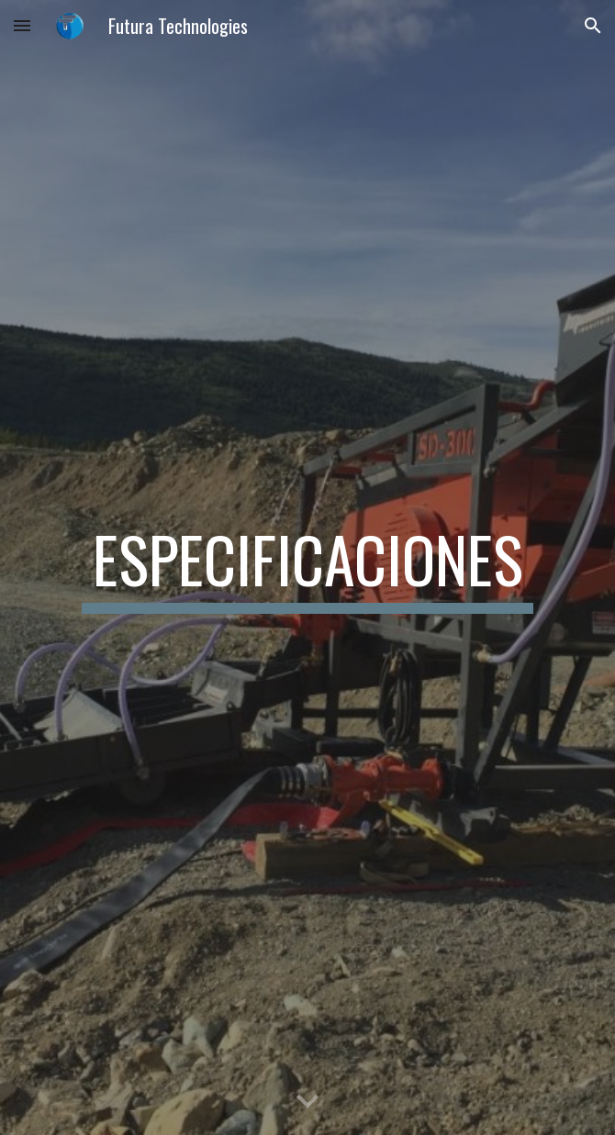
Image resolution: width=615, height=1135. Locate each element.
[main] (307, 568)
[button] (22, 25)
